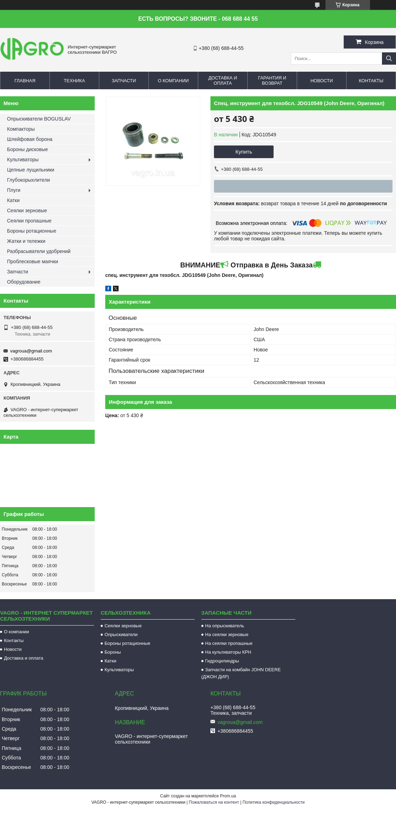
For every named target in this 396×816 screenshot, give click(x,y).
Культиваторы (23, 159)
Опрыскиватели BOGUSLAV (39, 119)
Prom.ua (228, 796)
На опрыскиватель (224, 625)
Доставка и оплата (222, 80)
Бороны (113, 652)
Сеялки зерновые (27, 210)
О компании (173, 80)
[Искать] (389, 58)
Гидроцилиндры (222, 660)
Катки (13, 200)
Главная (24, 80)
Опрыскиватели (121, 634)
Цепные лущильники (30, 170)
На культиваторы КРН (228, 652)
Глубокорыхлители (28, 180)
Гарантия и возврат (272, 80)
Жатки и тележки (26, 241)
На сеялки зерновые (226, 634)
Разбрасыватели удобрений (39, 251)
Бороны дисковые (27, 149)
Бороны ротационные (31, 231)
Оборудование (23, 282)
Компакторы (21, 129)
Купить (243, 152)
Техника (74, 80)
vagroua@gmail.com (31, 351)
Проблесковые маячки (32, 261)
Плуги (13, 190)
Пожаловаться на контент (214, 802)
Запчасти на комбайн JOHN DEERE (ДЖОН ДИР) (241, 673)
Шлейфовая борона (29, 139)
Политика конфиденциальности (273, 802)
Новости (321, 80)
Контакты (371, 80)
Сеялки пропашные (29, 221)
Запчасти (124, 80)
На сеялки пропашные (229, 643)
